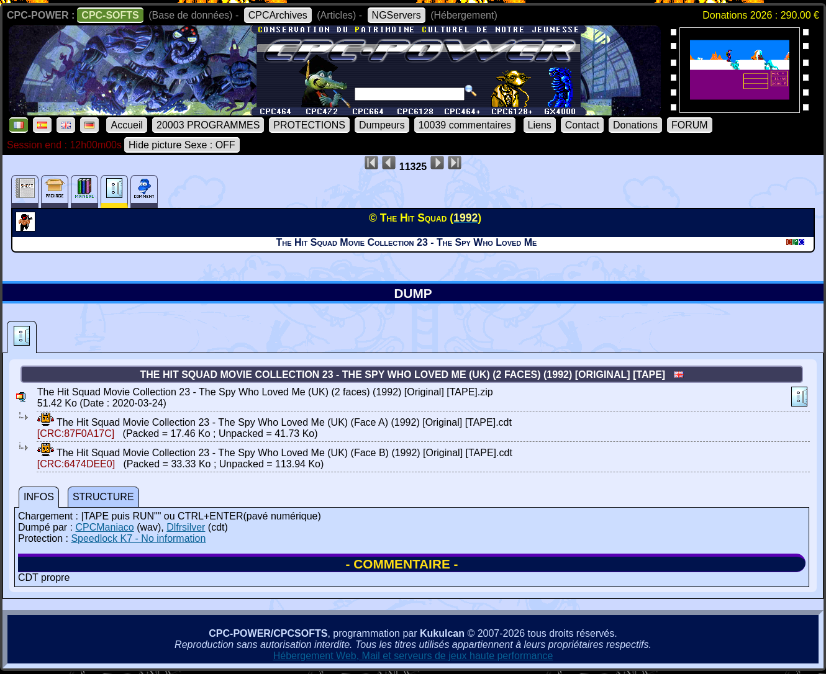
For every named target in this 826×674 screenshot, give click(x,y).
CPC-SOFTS (109, 15)
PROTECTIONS (309, 125)
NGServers (396, 15)
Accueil (127, 125)
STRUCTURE (103, 497)
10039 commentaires (465, 125)
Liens (539, 125)
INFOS (39, 497)
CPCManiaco (104, 527)
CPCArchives (277, 15)
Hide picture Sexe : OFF (182, 145)
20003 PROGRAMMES (208, 125)
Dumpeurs (382, 125)
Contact (582, 125)
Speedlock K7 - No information (138, 538)
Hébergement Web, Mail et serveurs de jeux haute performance (413, 655)
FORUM (689, 125)
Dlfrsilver (185, 527)
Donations (635, 125)
